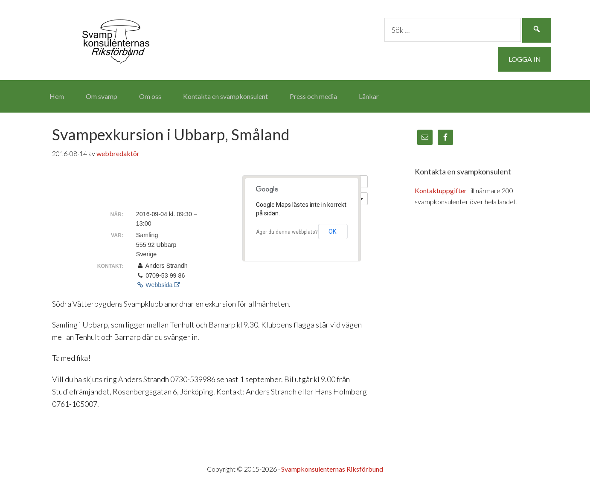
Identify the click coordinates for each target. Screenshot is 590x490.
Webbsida (158, 284)
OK (332, 231)
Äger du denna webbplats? (286, 232)
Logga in (525, 59)
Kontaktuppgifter (441, 190)
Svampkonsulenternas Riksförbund (116, 38)
